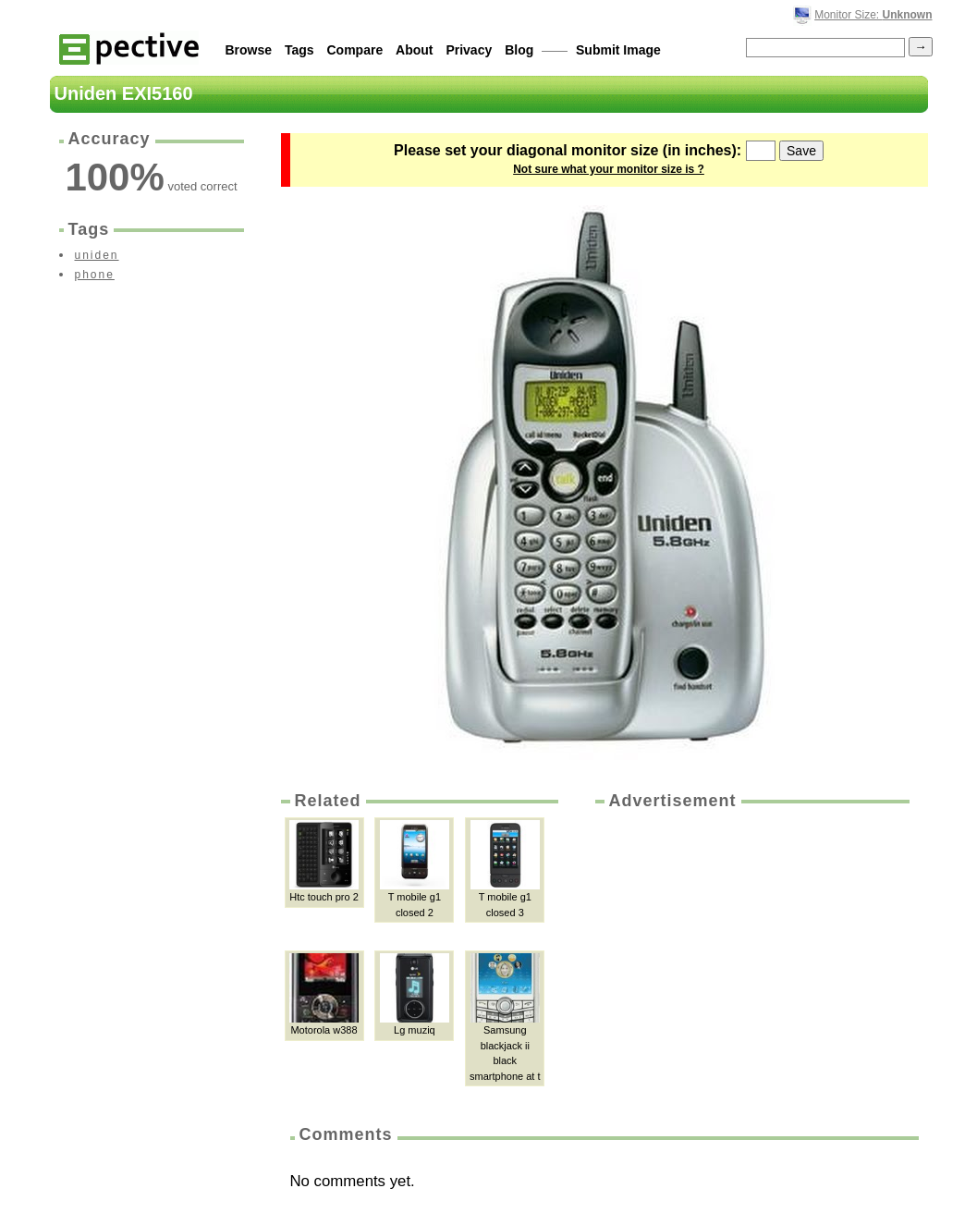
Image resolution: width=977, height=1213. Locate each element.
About (414, 50)
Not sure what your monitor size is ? (608, 169)
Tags (299, 50)
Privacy (469, 50)
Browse (249, 50)
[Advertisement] (750, 951)
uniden (97, 255)
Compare (355, 50)
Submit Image (618, 50)
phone (95, 274)
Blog (519, 50)
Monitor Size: (873, 14)
